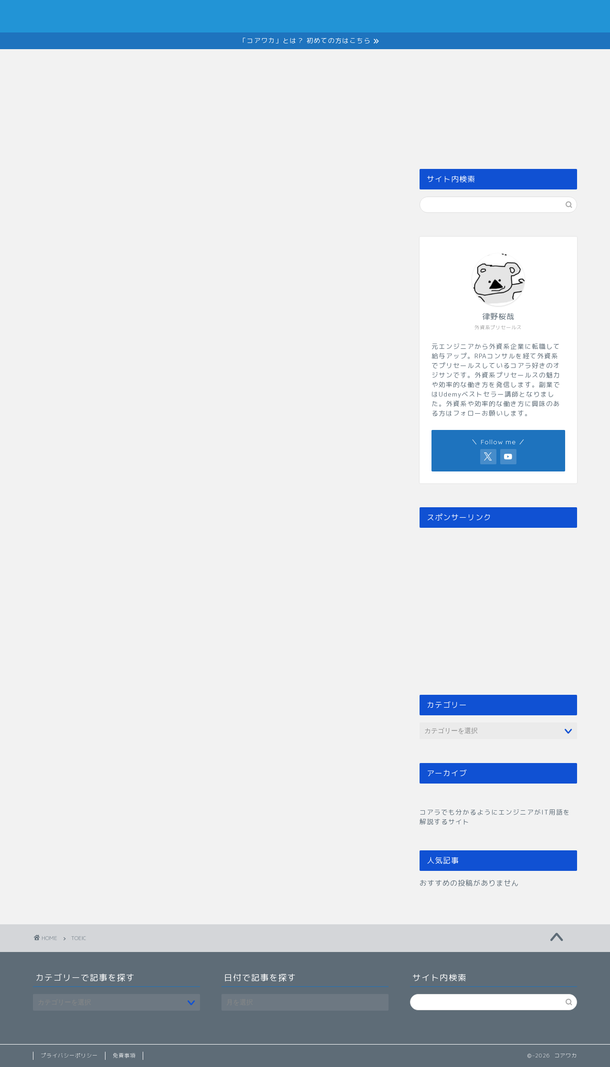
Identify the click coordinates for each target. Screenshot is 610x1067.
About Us (328, 15)
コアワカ (62, 16)
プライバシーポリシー (69, 1055)
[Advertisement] (500, 602)
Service (377, 15)
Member (464, 15)
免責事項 (124, 1055)
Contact (512, 15)
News (420, 15)
